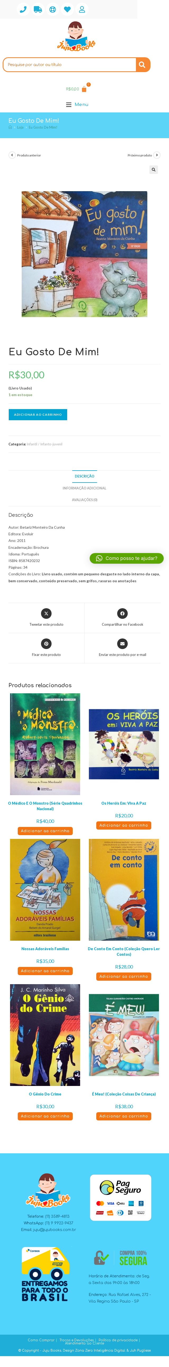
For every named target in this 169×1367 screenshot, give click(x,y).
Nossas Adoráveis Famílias (45, 949)
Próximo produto (140, 155)
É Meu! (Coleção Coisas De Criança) (124, 1094)
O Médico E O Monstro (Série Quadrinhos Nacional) (45, 806)
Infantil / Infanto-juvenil (44, 444)
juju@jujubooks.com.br (54, 1230)
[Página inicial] (10, 127)
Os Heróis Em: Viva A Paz (123, 803)
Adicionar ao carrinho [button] (45, 831)
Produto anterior (29, 155)
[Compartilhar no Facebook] (122, 617)
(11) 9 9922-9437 (59, 1223)
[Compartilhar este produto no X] (46, 617)
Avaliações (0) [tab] (84, 500)
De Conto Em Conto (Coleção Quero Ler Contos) (124, 952)
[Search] (143, 64)
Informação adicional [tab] (84, 488)
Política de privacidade (118, 1340)
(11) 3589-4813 (57, 1217)
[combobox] (69, 64)
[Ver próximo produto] (157, 155)
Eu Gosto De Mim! (43, 127)
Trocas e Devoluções (77, 1340)
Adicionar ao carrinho (38, 415)
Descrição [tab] (84, 476)
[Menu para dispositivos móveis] (77, 104)
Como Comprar (41, 1340)
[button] (153, 169)
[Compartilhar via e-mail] (122, 648)
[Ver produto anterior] (12, 155)
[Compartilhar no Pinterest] (46, 648)
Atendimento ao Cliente (84, 1343)
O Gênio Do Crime (45, 1094)
